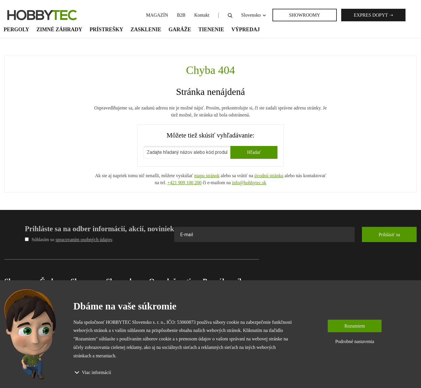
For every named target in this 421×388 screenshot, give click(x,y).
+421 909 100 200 (184, 182)
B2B (181, 15)
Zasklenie (145, 29)
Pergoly (16, 29)
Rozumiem (354, 325)
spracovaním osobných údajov (84, 239)
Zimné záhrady (59, 29)
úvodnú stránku (268, 175)
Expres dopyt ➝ (373, 15)
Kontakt (201, 15)
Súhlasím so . (69, 239)
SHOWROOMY (304, 15)
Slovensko (254, 15)
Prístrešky (106, 29)
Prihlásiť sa (389, 234)
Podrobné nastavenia (354, 341)
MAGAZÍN (157, 15)
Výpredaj (246, 29)
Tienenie (211, 29)
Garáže (179, 29)
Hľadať (254, 152)
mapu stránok (207, 175)
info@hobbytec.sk (249, 182)
